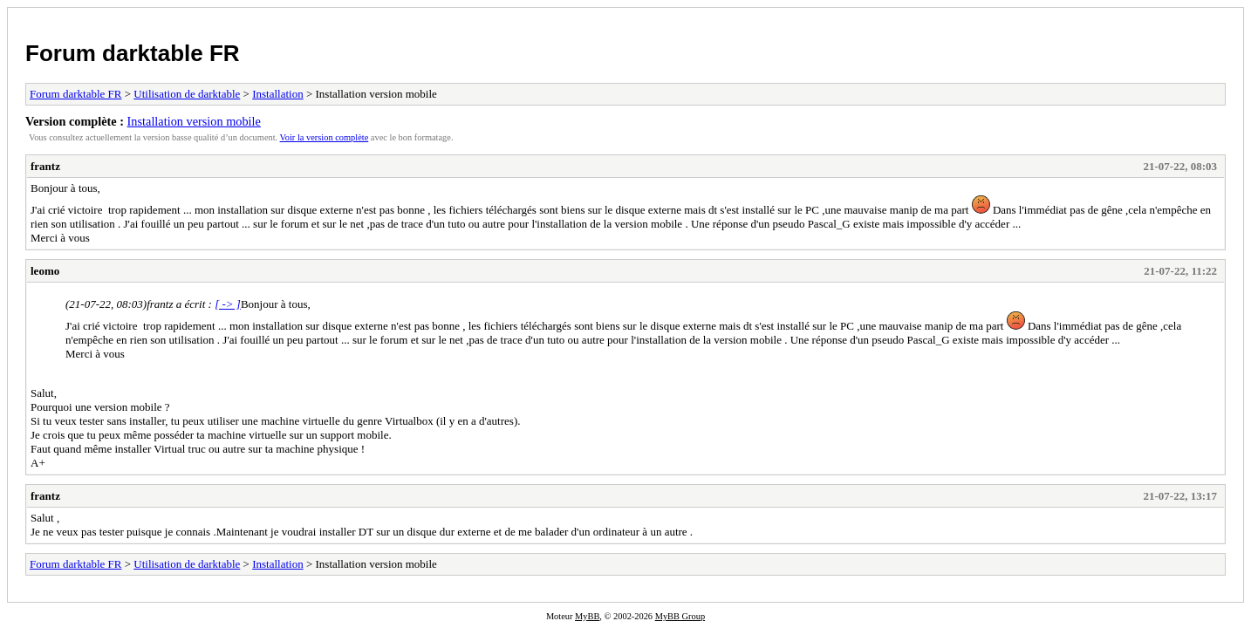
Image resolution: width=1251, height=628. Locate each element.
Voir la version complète (324, 137)
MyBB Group (680, 616)
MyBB (587, 616)
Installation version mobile (194, 121)
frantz (45, 166)
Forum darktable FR (132, 53)
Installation (278, 93)
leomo (45, 270)
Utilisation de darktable (186, 93)
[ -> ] (228, 304)
